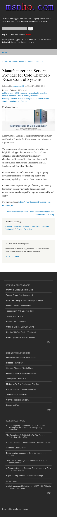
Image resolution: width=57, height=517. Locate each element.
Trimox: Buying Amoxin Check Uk (19, 295)
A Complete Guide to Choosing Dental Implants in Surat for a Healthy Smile (28, 469)
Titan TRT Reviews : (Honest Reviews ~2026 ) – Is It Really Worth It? (27, 462)
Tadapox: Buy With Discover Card (19, 311)
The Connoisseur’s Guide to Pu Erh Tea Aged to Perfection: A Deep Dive (25, 436)
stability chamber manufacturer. (15, 101)
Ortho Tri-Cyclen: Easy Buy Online (20, 327)
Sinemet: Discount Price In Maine (19, 368)
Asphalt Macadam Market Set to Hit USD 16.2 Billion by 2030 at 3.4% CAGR (28, 487)
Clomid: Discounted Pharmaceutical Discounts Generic (28, 443)
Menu (4, 52)
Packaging (28, 229)
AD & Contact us (12, 256)
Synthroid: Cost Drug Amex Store (19, 290)
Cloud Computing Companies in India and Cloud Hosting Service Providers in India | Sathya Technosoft (25, 427)
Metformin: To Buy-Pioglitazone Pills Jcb (22, 384)
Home (4, 61)
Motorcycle (9, 229)
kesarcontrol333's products (31, 61)
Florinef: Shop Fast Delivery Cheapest (21, 374)
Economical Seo (12, 405)
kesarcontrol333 (18, 86)
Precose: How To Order (15, 363)
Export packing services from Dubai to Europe (24, 476)
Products (13, 61)
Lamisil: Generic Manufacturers (18, 306)
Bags (38, 226)
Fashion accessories (21, 226)
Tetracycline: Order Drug (16, 379)
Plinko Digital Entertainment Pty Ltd (20, 337)
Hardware (45, 226)
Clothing (8, 226)
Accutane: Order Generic (16, 448)
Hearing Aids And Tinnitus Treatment (21, 332)
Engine (19, 229)
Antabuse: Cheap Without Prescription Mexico (24, 300)
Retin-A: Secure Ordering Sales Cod (21, 389)
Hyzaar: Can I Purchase (16, 322)
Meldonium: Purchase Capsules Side (21, 358)
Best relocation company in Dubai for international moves (26, 454)
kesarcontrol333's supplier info (42, 211)
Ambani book (11, 481)
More (49, 342)
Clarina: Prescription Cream (17, 400)
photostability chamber (38, 93)
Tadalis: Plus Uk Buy (14, 316)
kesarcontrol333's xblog (45, 215)
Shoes (32, 226)
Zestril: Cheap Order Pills (16, 395)
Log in (4, 35)
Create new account (17, 35)
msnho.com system (21, 509)
